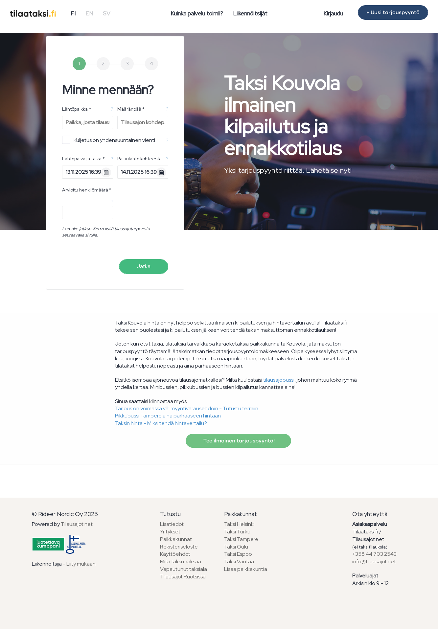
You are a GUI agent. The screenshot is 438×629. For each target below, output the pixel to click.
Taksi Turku (237, 531)
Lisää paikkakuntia (245, 569)
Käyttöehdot (175, 553)
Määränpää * (131, 109)
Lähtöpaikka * (76, 109)
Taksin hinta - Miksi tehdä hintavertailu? (161, 423)
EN (89, 13)
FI (73, 13)
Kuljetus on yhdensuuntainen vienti (108, 140)
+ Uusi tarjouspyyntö (393, 12)
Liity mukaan (81, 563)
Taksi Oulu (236, 546)
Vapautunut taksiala (183, 569)
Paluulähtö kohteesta (139, 159)
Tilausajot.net (77, 524)
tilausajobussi (278, 379)
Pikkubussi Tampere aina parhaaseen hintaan (168, 415)
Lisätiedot (172, 524)
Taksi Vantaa (239, 561)
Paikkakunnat (176, 539)
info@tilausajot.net (374, 561)
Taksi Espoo (238, 553)
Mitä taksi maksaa (180, 561)
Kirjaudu (333, 13)
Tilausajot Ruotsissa (183, 576)
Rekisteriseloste (179, 546)
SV (106, 13)
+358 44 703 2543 (374, 553)
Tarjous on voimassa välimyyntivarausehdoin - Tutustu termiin (186, 408)
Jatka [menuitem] (143, 266)
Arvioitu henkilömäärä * (86, 190)
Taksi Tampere (241, 539)
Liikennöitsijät (250, 13)
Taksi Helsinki (239, 524)
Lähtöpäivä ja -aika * (83, 159)
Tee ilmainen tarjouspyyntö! (238, 440)
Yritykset (170, 531)
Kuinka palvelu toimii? (197, 13)
